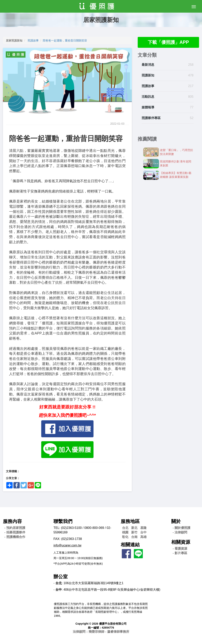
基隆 (143, 527)
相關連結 (130, 544)
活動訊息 (148, 97)
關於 (176, 521)
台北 (125, 527)
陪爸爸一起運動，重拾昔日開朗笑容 (65, 40)
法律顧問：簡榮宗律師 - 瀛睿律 (101, 631)
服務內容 (12, 521)
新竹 (134, 532)
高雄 (143, 537)
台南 (134, 537)
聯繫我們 (62, 521)
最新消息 (148, 65)
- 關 (181, 527)
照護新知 (148, 75)
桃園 (125, 532)
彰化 (125, 537)
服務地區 (130, 521)
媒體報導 (148, 107)
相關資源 (180, 542)
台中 (143, 532)
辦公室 (60, 576)
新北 (134, 527)
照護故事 (33, 40)
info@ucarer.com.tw (67, 545)
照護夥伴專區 (151, 118)
